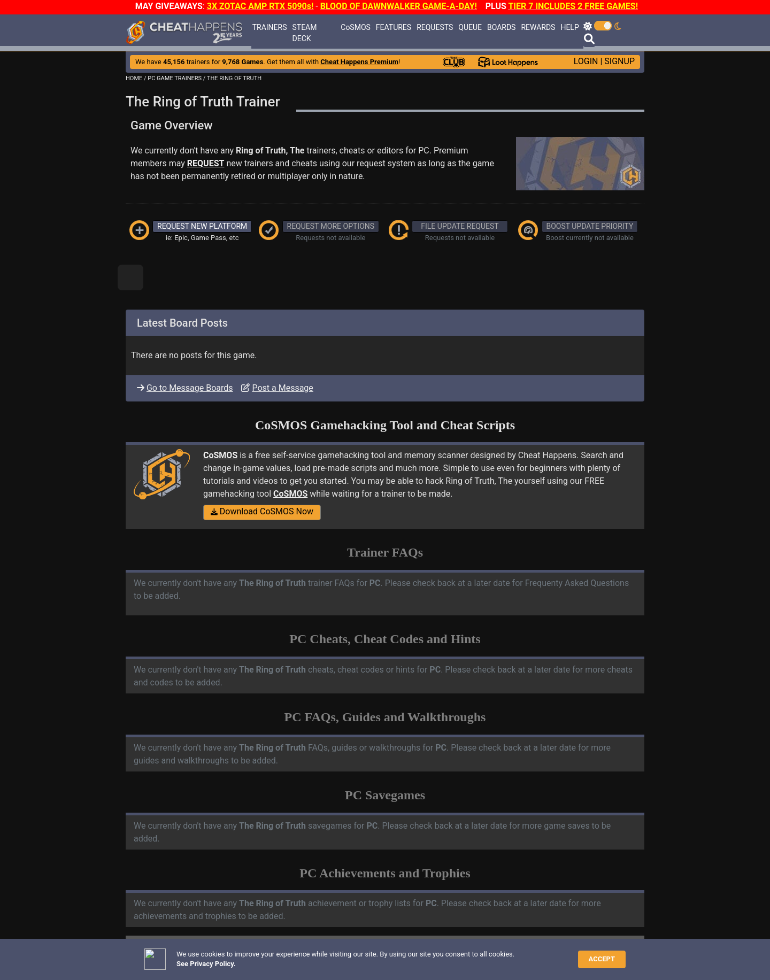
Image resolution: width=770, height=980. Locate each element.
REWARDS (538, 27)
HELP (569, 27)
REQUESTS (435, 27)
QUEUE (470, 27)
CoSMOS (356, 27)
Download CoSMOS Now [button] (262, 511)
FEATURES (393, 27)
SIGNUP (619, 61)
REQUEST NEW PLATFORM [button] (202, 226)
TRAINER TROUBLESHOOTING (221, 956)
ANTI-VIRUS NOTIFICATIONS (218, 965)
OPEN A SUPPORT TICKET (214, 974)
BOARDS (501, 27)
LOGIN (586, 61)
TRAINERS (269, 27)
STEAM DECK (304, 33)
